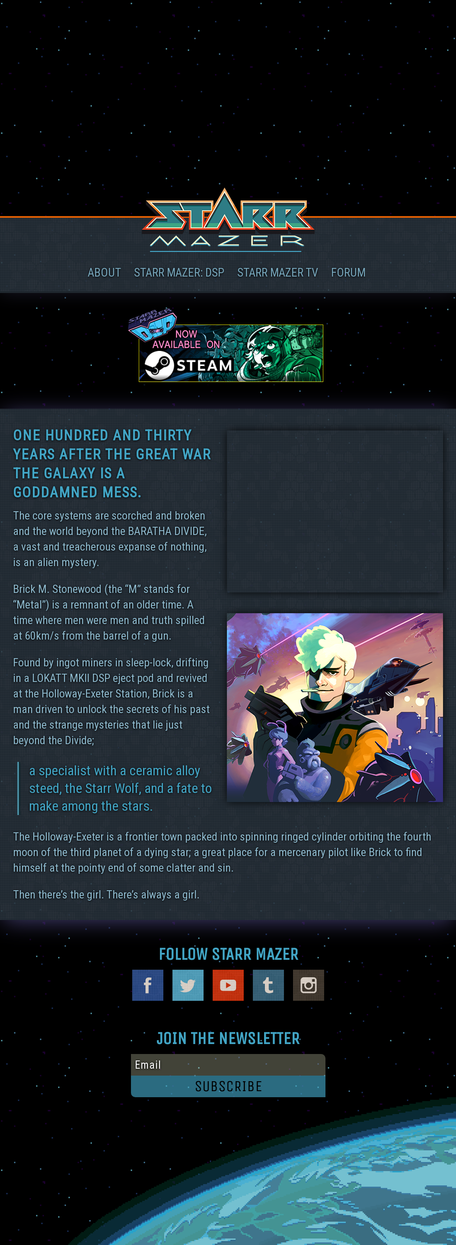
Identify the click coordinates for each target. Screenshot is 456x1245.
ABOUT (104, 273)
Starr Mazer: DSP (179, 273)
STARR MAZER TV (277, 273)
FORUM (348, 273)
